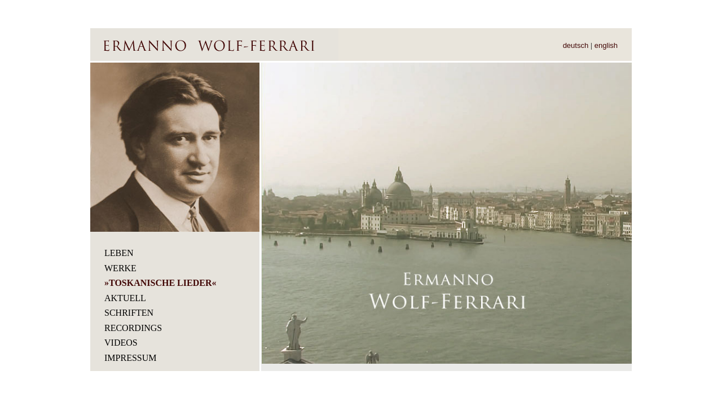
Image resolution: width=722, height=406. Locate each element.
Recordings (133, 328)
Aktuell (125, 298)
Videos (121, 342)
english (606, 45)
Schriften (128, 312)
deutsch (576, 45)
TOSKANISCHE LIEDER (160, 283)
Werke (120, 268)
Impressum (130, 358)
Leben (119, 253)
